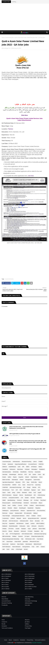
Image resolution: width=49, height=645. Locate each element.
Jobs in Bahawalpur (30, 574)
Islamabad (10, 464)
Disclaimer (4, 626)
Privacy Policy (28, 626)
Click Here (24, 115)
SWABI (4, 500)
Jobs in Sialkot (28, 588)
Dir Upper (27, 536)
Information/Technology (15, 487)
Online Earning (41, 495)
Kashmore (12, 544)
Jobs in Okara (5, 584)
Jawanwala (25, 541)
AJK (43, 474)
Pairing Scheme (26, 546)
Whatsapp (26, 500)
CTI (42, 521)
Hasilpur (32, 505)
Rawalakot (36, 531)
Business (20, 536)
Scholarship (15, 472)
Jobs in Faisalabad (6, 576)
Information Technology (31, 601)
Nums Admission (16, 546)
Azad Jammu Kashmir (14, 497)
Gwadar (27, 497)
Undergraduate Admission (18, 515)
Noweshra (39, 497)
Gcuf (35, 492)
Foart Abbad (40, 539)
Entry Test (4, 523)
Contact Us (4, 622)
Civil (22, 497)
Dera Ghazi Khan (6, 484)
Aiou (19, 484)
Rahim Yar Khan (6, 479)
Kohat (30, 492)
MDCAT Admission (6, 495)
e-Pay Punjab (19, 549)
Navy (28, 482)
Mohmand (23, 531)
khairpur (23, 510)
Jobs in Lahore (5, 582)
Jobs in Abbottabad (6, 574)
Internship (27, 599)
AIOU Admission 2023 (27, 533)
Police (39, 474)
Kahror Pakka (42, 528)
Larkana (32, 523)
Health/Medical (12, 466)
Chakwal (33, 515)
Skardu (4, 505)
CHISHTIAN (5, 487)
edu (7, 533)
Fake (22, 539)
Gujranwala (37, 472)
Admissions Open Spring (40, 533)
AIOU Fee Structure (13, 521)
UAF (17, 490)
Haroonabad (34, 503)
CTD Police (11, 528)
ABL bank (4, 521)
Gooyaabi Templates (37, 642)
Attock (40, 482)
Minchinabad (29, 544)
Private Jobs (5, 605)
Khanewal (24, 492)
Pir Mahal (30, 531)
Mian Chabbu (20, 544)
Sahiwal (27, 477)
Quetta (34, 474)
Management (28, 479)
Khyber (15, 508)
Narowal (33, 497)
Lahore (35, 461)
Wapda (14, 477)
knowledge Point (7, 48)
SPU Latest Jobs (27, 513)
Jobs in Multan (28, 582)
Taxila (9, 492)
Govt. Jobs (27, 605)
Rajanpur (33, 490)
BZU (21, 490)
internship (4, 474)
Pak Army (30, 472)
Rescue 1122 (30, 484)
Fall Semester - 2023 (30, 539)
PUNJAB (40, 461)
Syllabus (35, 513)
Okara (40, 477)
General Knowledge (17, 503)
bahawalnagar (12, 474)
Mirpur (40, 503)
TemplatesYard (20, 642)
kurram (26, 549)
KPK (23, 466)
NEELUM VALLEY (37, 544)
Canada (17, 528)
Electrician (4, 513)
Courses (20, 505)
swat (39, 490)
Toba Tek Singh (6, 515)
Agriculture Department (8, 482)
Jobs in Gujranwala (29, 576)
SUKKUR (14, 484)
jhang (13, 492)
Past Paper (27, 628)
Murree (21, 495)
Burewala (37, 521)
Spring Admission (14, 510)
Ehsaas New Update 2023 (38, 536)
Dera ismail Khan (41, 510)
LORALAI (13, 518)
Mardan (34, 487)
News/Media (23, 472)
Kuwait (27, 523)
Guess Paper (10, 541)
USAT (37, 546)
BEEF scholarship (6, 536)
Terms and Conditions (7, 628)
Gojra (29, 528)
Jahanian (35, 528)
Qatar (23, 484)
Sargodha (21, 477)
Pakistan (10, 129)
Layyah (39, 492)
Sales (28, 526)
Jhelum (4, 508)
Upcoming (37, 484)
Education (18, 482)
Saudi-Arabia (37, 479)
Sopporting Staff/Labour (20, 464)
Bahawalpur (34, 469)
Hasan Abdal (18, 541)
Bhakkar (14, 536)
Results (4, 477)
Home (3, 37)
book (8, 549)
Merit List (20, 474)
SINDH (27, 466)
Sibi (42, 531)
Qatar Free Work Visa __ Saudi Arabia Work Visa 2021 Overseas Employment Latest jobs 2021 (26, 427)
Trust (33, 546)
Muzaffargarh (22, 508)
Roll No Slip (34, 482)
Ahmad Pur (41, 526)
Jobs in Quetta (5, 586)
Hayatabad (11, 523)
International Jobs (6, 472)
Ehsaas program (6, 503)
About (10, 640)
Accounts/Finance (32, 464)
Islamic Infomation (40, 505)
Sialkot (9, 477)
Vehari (27, 515)
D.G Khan (36, 500)
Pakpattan (37, 508)
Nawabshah (30, 508)
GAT (3, 541)
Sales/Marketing (11, 500)
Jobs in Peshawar (29, 584)
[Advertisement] (25, 16)
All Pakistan (34, 466)
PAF (24, 487)
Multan (40, 466)
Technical (19, 500)
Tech (12, 490)
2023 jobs (34, 526)
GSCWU (26, 505)
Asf (31, 500)
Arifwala (4, 528)
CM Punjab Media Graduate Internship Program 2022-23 (24, 433)
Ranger (28, 487)
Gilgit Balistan (34, 477)
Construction (5, 518)
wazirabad (43, 518)
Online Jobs (22, 526)
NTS (39, 487)
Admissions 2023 (24, 521)
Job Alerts (27, 622)
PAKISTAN (41, 464)
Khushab (10, 508)
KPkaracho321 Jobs (34, 541)
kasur (9, 505)
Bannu (43, 490)
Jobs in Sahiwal (5, 588)
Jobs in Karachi (28, 580)
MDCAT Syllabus (40, 523)
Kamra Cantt (5, 544)
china (12, 549)
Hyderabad (26, 490)
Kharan (10, 531)
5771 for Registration (15, 533)
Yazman (43, 546)
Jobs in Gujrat (5, 578)
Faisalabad (5, 469)
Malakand (4, 526)
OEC (35, 495)
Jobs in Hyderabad (29, 578)
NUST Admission (6, 546)
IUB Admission (19, 523)
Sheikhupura (5, 510)
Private (4, 464)
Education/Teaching (26, 461)
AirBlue (14, 505)
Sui (3, 533)
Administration (16, 461)
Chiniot (39, 515)
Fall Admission (5, 490)
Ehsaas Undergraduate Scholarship (10, 539)
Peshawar (27, 469)
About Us (27, 619)
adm (3, 549)
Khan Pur (4, 531)
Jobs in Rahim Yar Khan (30, 586)
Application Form (31, 510)
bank (19, 466)
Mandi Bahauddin (13, 526)
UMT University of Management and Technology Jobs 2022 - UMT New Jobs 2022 (27, 449)
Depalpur (23, 528)
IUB (30, 474)
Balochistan (20, 469)
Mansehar (16, 531)
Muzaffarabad (28, 495)
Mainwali (19, 518)
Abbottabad (15, 479)
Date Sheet (43, 500)
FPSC (23, 482)
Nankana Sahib (18, 513)
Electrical (4, 596)
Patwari (21, 479)
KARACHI (4, 466)
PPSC (25, 474)
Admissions (12, 469)
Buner (31, 521)
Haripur (11, 513)
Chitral (18, 492)
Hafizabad (26, 503)
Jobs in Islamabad (6, 580)
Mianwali (15, 495)
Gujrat (3, 492)
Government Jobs (9, 37)
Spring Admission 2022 (33, 518)
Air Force (4, 497)
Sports (24, 518)
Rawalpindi (41, 469)
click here (31, 175)
